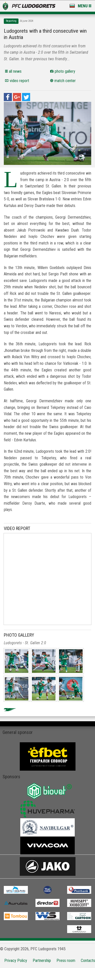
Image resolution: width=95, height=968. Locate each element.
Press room (65, 960)
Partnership (42, 960)
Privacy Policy (15, 960)
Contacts (88, 960)
